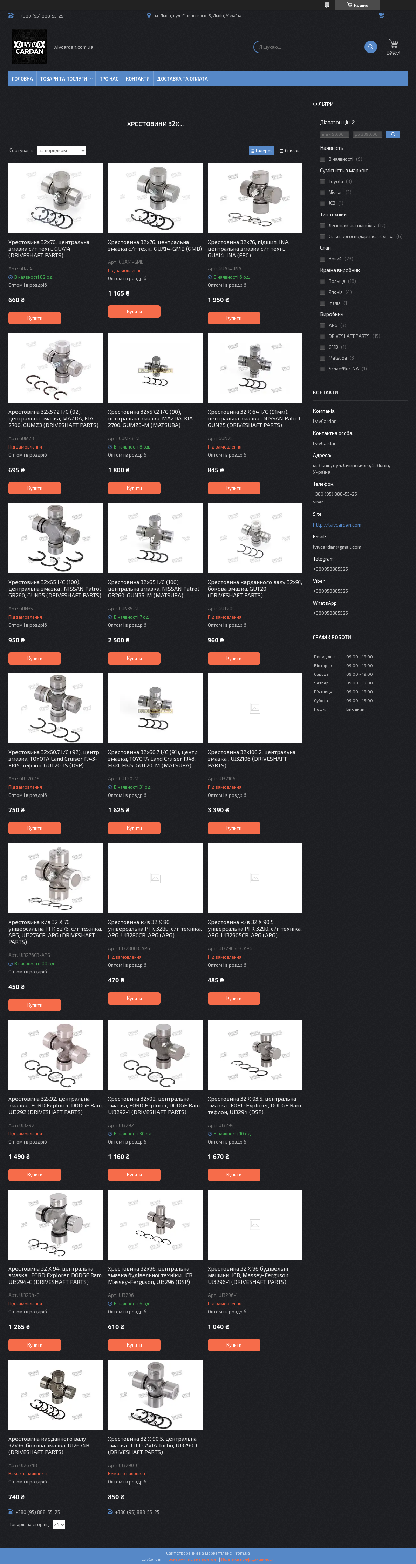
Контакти (138, 79)
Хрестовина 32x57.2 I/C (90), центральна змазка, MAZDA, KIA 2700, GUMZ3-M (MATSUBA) (150, 418)
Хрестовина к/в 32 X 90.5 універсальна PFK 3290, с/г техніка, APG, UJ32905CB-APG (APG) (255, 928)
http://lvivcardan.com (337, 525)
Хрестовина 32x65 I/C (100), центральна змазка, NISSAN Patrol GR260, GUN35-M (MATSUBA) (153, 588)
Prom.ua (242, 1552)
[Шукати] (370, 47)
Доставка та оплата (182, 79)
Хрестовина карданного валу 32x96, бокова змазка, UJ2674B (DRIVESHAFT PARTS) (48, 1445)
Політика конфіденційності (248, 1559)
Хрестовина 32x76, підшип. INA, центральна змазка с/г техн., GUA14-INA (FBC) (248, 248)
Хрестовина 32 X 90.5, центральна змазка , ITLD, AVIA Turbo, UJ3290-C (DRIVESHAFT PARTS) (153, 1445)
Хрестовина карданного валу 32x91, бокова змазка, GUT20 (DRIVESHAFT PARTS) (255, 588)
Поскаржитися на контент (192, 1559)
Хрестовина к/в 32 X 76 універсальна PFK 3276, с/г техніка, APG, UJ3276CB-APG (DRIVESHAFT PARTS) (55, 931)
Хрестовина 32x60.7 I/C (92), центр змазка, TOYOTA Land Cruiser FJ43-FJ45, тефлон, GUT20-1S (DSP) (53, 759)
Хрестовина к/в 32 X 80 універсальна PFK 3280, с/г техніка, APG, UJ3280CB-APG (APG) (155, 928)
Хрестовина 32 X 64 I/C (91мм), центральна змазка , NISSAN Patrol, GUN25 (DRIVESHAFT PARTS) (254, 418)
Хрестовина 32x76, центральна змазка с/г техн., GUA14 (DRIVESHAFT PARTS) (48, 248)
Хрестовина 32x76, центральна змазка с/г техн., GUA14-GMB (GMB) (155, 245)
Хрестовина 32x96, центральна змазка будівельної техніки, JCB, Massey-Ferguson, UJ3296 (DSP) (150, 1275)
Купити (34, 318)
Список (292, 150)
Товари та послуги (63, 79)
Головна (22, 79)
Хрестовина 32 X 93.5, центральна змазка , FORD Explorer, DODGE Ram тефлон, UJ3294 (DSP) (254, 1105)
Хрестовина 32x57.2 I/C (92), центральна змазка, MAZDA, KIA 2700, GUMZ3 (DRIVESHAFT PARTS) (53, 418)
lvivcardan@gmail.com (337, 547)
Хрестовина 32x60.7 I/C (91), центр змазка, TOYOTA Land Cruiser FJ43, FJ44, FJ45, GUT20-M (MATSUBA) (153, 759)
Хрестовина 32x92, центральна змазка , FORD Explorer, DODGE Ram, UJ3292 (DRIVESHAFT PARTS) (55, 1105)
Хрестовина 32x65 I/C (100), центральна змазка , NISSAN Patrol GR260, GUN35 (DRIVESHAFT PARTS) (54, 588)
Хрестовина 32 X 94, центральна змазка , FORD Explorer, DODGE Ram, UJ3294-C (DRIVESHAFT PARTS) (55, 1275)
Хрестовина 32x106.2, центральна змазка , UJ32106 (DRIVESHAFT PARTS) (251, 759)
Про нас (108, 79)
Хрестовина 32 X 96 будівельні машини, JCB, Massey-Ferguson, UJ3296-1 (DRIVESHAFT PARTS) (248, 1275)
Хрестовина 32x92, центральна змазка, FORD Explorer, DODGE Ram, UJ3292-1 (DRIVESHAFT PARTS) (154, 1105)
